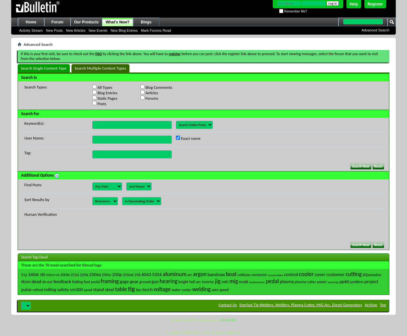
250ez (106, 275)
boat (231, 274)
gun (155, 281)
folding (77, 282)
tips (139, 290)
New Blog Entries (124, 30)
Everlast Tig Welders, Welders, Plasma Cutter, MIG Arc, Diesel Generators (300, 304)
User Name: (34, 138)
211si (75, 275)
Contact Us (228, 304)
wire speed (220, 290)
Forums (149, 98)
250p (117, 274)
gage (124, 281)
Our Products (86, 22)
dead (36, 281)
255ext (128, 275)
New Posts (54, 30)
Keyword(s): (34, 123)
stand (98, 289)
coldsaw (243, 275)
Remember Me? (293, 11)
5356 (157, 274)
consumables (275, 275)
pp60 (344, 281)
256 (137, 275)
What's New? (117, 22)
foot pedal (92, 282)
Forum (57, 22)
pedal (272, 281)
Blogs (146, 22)
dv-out (47, 282)
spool (88, 290)
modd (243, 282)
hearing (168, 281)
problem (356, 282)
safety (63, 289)
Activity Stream (31, 30)
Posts (99, 103)
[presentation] (141, 224)
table (121, 289)
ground (145, 282)
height (183, 282)
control (291, 274)
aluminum (175, 274)
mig (233, 281)
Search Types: (35, 87)
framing (110, 281)
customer (335, 274)
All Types (102, 87)
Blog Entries (104, 92)
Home (31, 22)
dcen (26, 281)
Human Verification (40, 214)
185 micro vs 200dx (55, 275)
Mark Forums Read (156, 30)
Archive (371, 304)
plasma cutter (305, 282)
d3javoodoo (372, 275)
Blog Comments (156, 87)
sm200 (76, 289)
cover (320, 274)
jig (217, 281)
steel (109, 289)
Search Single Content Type (44, 68)
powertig (333, 282)
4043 (146, 274)
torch (147, 289)
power (322, 282)
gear (134, 281)
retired (38, 290)
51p (24, 275)
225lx (84, 275)
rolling (50, 289)
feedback (62, 281)
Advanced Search (375, 30)
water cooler (181, 290)
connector (259, 275)
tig (131, 289)
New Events (97, 30)
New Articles (76, 30)
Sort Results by (36, 199)
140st (33, 274)
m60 (224, 282)
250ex (95, 274)
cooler (306, 274)
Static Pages (104, 98)
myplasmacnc (257, 282)
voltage (162, 289)
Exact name (188, 138)
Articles (149, 92)
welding (201, 289)
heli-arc (195, 282)
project (371, 281)
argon (200, 274)
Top (383, 304)
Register (375, 4)
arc (189, 275)
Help (354, 4)
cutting (353, 274)
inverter (208, 282)
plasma (287, 281)
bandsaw (216, 274)
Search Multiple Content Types (100, 68)
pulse (26, 289)
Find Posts (32, 184)
